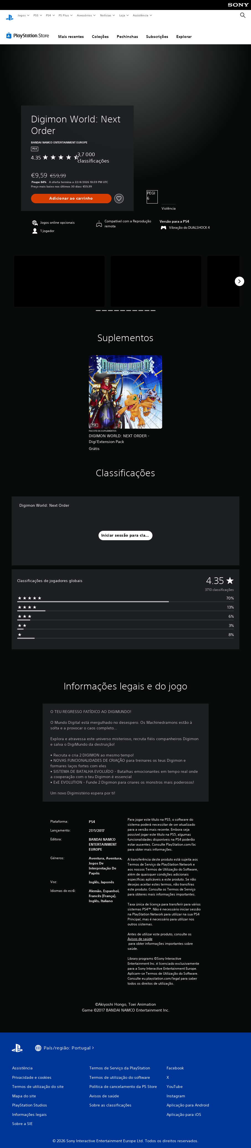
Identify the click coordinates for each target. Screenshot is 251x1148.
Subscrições (157, 31)
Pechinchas (127, 31)
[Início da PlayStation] (9, 15)
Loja (122, 15)
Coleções (100, 31)
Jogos (21, 15)
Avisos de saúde (140, 933)
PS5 (35, 15)
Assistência (140, 15)
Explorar (184, 31)
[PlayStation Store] (28, 30)
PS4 (48, 15)
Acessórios (84, 15)
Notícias (105, 15)
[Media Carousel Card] (59, 276)
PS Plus (64, 15)
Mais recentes (71, 31)
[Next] (239, 276)
